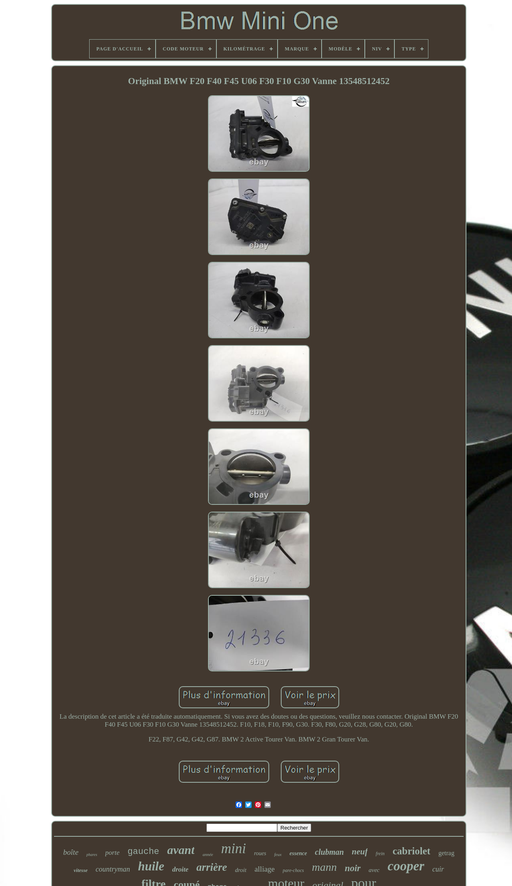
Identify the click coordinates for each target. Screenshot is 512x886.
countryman (113, 869)
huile (151, 866)
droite (180, 869)
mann (324, 867)
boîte (70, 852)
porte (112, 852)
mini (233, 848)
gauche (143, 852)
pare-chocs (293, 870)
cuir (438, 869)
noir (353, 868)
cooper (406, 866)
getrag (446, 853)
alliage (264, 869)
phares (91, 854)
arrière (211, 867)
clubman (329, 852)
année (207, 854)
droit (241, 870)
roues (260, 853)
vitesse (81, 870)
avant (180, 849)
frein (380, 853)
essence (298, 853)
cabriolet (411, 851)
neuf (360, 851)
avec (374, 870)
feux (277, 854)
